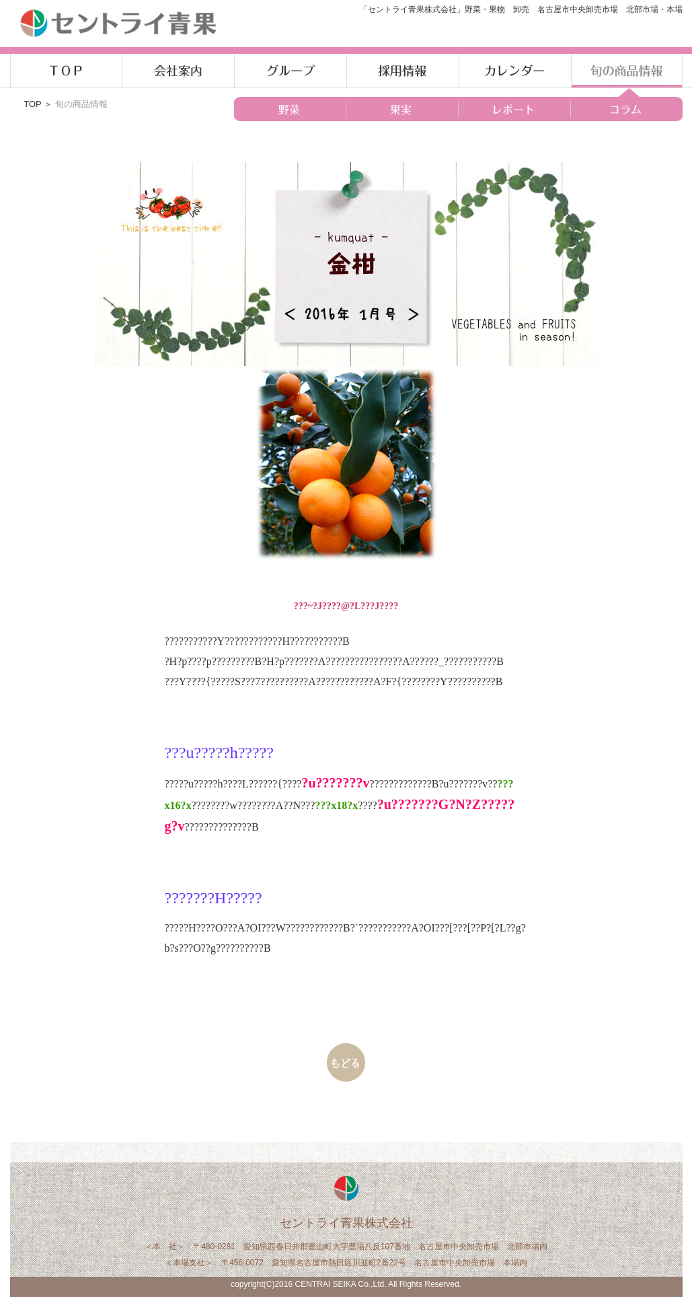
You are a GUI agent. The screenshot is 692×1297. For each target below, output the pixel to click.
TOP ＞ (39, 104)
